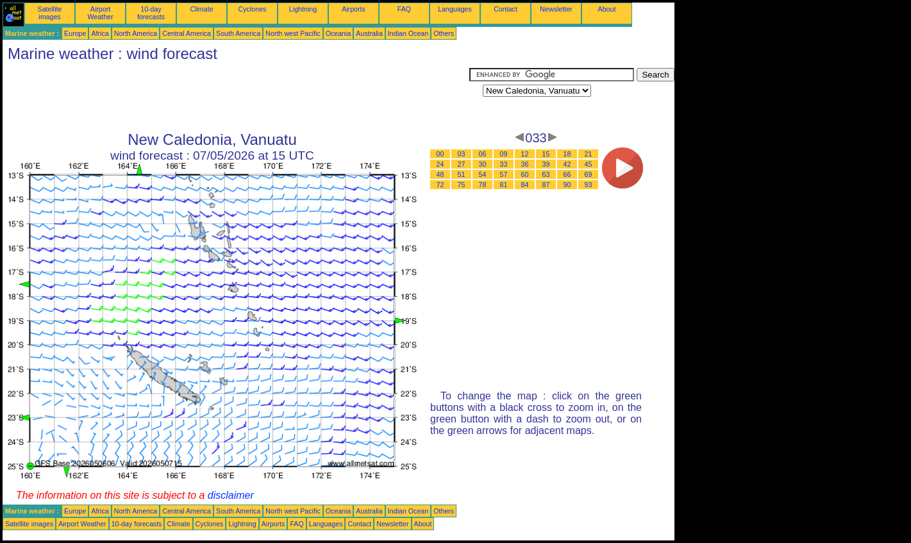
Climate (201, 9)
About (607, 9)
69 (588, 174)
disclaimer (231, 495)
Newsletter (556, 9)
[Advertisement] (236, 97)
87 (546, 184)
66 (567, 174)
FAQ (404, 9)
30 (483, 164)
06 (483, 154)
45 (588, 164)
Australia (369, 33)
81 (504, 184)
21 (588, 154)
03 (461, 154)
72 (440, 184)
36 (525, 164)
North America (136, 33)
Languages (455, 9)
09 (504, 154)
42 (567, 164)
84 (525, 184)
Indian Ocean (408, 33)
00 (440, 154)
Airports (353, 9)
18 (567, 154)
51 (461, 174)
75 (461, 184)
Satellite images (50, 13)
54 (483, 174)
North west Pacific (292, 33)
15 (546, 154)
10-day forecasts (151, 13)
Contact (505, 9)
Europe (75, 33)
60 (525, 174)
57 (504, 174)
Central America (186, 33)
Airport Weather (100, 13)
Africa (99, 33)
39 (546, 164)
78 (483, 184)
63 (546, 174)
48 (440, 174)
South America (238, 33)
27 (461, 164)
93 (588, 184)
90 (567, 184)
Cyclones (252, 9)
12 (525, 154)
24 (440, 164)
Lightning (303, 9)
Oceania (338, 33)
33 (504, 164)
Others (443, 33)
